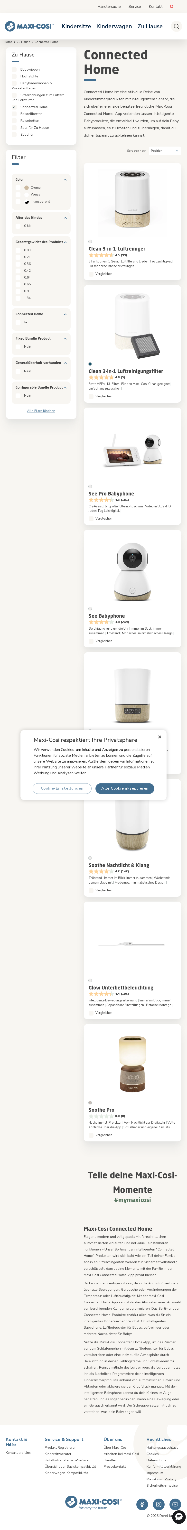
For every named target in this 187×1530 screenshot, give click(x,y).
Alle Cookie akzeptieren (125, 788)
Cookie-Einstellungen (62, 788)
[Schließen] (159, 737)
